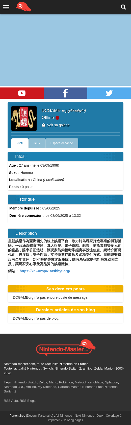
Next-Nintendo (84, 415)
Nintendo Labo (93, 387)
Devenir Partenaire (39, 415)
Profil (19, 143)
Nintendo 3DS (14, 387)
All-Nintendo (64, 415)
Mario (53, 382)
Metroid (80, 382)
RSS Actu (11, 401)
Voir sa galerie (56, 125)
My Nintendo (47, 387)
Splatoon (111, 382)
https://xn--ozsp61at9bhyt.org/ (44, 271)
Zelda (43, 382)
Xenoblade (95, 382)
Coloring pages (73, 420)
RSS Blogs (28, 401)
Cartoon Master (69, 387)
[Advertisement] (65, 38)
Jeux (37, 143)
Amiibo (31, 387)
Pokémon (66, 382)
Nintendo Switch (25, 382)
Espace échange (61, 143)
